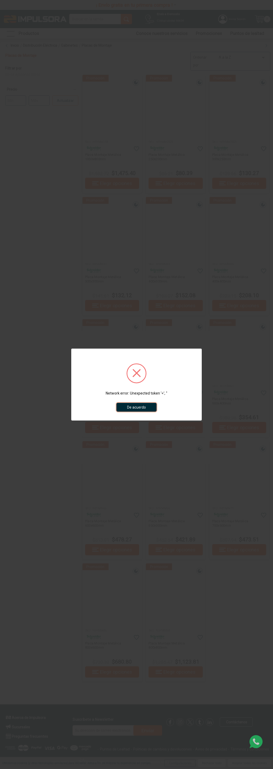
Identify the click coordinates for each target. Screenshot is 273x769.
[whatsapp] (256, 741)
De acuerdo (136, 407)
